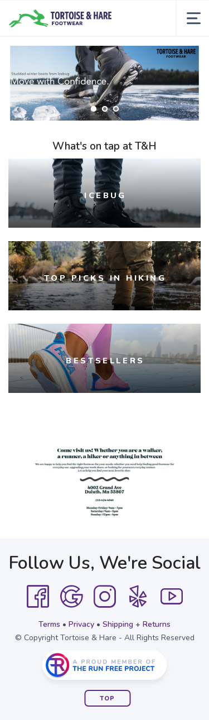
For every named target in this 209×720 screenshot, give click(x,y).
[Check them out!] (104, 83)
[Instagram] (104, 596)
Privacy (81, 624)
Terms (49, 624)
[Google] (71, 596)
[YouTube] (171, 596)
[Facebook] (38, 596)
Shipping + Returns (137, 624)
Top (107, 698)
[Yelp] (138, 596)
